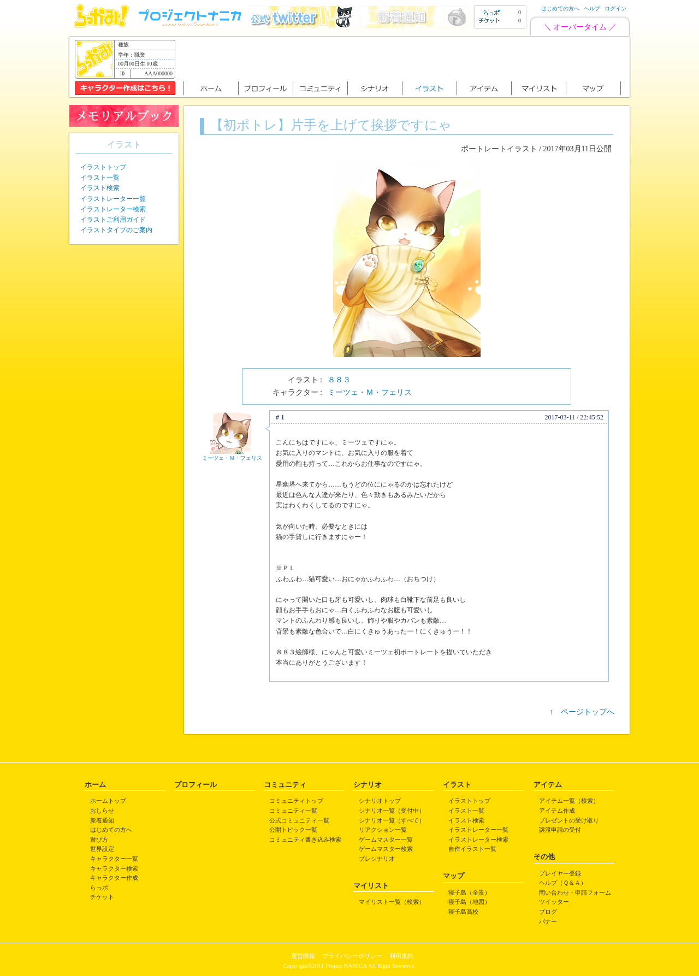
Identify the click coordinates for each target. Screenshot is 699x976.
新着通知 (102, 820)
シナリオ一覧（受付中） (392, 810)
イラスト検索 (100, 188)
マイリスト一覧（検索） (392, 901)
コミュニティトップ (296, 800)
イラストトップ (103, 167)
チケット (102, 897)
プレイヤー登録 (560, 873)
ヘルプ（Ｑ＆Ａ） (563, 882)
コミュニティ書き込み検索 (305, 839)
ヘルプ (592, 8)
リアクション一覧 (383, 829)
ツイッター (554, 901)
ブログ (548, 911)
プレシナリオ (377, 858)
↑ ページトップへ (581, 712)
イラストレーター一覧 (113, 199)
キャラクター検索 (114, 868)
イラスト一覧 (100, 177)
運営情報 (303, 956)
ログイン (615, 8)
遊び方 (99, 839)
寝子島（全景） (469, 892)
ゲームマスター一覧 (386, 839)
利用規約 (401, 956)
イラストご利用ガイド (113, 219)
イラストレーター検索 (113, 209)
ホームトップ (108, 800)
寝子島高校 (463, 911)
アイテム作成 (557, 810)
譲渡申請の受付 (560, 829)
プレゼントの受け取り (569, 820)
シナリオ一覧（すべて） (392, 820)
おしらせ (102, 810)
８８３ (339, 380)
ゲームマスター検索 (386, 848)
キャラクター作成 (114, 877)
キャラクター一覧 (114, 858)
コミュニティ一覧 (293, 810)
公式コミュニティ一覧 (299, 820)
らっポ (99, 887)
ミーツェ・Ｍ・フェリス (370, 392)
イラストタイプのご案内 (116, 230)
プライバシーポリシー (352, 956)
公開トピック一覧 (293, 829)
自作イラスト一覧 (472, 848)
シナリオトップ (380, 800)
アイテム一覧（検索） (569, 800)
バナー (548, 921)
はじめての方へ (560, 8)
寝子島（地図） (469, 901)
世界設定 (102, 848)
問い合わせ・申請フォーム (575, 892)
